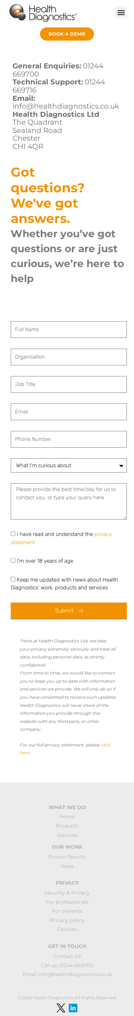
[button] (121, 12)
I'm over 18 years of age (45, 561)
